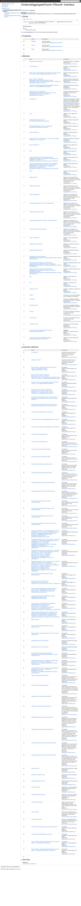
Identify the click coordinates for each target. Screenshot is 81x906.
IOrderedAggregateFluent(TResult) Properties (12, 13)
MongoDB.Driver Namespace (29, 863)
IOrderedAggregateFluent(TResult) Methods (12, 16)
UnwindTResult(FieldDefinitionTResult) (41, 834)
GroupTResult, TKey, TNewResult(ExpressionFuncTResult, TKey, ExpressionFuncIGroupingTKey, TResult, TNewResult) (45, 582)
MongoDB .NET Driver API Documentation (8, 4)
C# (24, 19)
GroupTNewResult (34, 144)
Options (33, 45)
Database (33, 41)
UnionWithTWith (33, 324)
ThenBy (31, 295)
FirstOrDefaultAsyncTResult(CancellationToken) (43, 482)
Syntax (24, 16)
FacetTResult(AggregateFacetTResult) (41, 412)
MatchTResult (35, 619)
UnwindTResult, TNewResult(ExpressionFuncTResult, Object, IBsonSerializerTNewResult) (45, 842)
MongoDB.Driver (6, 8)
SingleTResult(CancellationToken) (39, 675)
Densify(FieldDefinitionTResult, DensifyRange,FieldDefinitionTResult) (39, 120)
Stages (33, 49)
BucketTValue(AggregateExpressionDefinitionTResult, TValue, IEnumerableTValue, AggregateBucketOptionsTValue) (45, 73)
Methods (25, 56)
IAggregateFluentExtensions (68, 372)
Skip (30, 276)
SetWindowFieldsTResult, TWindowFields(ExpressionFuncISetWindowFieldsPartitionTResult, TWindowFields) (44, 654)
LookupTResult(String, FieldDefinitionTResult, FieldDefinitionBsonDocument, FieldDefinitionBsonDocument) (43, 597)
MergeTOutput (33, 177)
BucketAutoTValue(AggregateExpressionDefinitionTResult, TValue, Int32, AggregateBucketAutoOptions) (44, 86)
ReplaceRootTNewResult (35, 244)
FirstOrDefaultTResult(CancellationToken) (41, 464)
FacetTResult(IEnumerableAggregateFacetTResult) (45, 419)
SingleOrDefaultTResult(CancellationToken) (42, 717)
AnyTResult (34, 352)
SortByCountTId (33, 288)
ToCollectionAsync (33, 305)
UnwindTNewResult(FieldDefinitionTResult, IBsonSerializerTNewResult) (40, 331)
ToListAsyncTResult (36, 819)
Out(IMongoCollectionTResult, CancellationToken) (41, 203)
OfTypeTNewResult (34, 194)
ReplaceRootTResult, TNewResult (40, 640)
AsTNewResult (33, 66)
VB (27, 19)
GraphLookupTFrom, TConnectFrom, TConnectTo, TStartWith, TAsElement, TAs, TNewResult (44, 139)
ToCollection (32, 299)
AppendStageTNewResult (36, 61)
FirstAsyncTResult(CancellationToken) (40, 449)
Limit (30, 151)
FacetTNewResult (34, 132)
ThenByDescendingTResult (38, 794)
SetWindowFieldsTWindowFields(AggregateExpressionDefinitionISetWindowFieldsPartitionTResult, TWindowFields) (45, 257)
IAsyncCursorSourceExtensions (69, 357)
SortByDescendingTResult (38, 781)
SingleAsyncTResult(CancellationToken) (41, 696)
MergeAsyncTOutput (34, 185)
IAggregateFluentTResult (55, 42)
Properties (26, 36)
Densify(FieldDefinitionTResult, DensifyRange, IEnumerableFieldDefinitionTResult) (40, 126)
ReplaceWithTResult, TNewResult (39, 646)
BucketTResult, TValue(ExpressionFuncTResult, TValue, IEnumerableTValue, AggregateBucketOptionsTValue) (43, 368)
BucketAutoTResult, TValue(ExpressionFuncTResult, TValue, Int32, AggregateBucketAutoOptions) (44, 383)
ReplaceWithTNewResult (35, 250)
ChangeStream (32, 99)
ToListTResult (35, 811)
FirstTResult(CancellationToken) (39, 434)
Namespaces (5, 6)
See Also (25, 860)
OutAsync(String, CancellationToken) (38, 229)
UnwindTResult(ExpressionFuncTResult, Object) (44, 826)
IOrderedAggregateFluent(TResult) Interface (11, 10)
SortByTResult (35, 768)
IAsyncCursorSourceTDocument (71, 315)
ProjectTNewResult (34, 237)
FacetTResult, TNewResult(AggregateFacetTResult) (45, 426)
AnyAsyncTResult (36, 359)
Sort (30, 282)
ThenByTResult (35, 787)
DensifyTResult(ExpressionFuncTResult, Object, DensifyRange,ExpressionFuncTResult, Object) (44, 405)
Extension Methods (29, 347)
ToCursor (31, 311)
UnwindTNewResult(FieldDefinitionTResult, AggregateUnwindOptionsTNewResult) (40, 338)
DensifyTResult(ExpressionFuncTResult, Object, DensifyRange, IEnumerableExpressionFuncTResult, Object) (44, 398)
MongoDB (18, 869)
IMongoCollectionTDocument (70, 102)
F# (30, 19)
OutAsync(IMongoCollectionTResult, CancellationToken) (43, 220)
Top (23, 53)
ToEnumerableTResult (37, 802)
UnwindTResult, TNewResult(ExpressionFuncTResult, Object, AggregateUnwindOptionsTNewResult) (45, 849)
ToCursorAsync (33, 317)
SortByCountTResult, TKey (38, 774)
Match (30, 171)
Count (30, 113)
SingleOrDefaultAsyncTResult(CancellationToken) (43, 742)
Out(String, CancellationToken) (36, 211)
